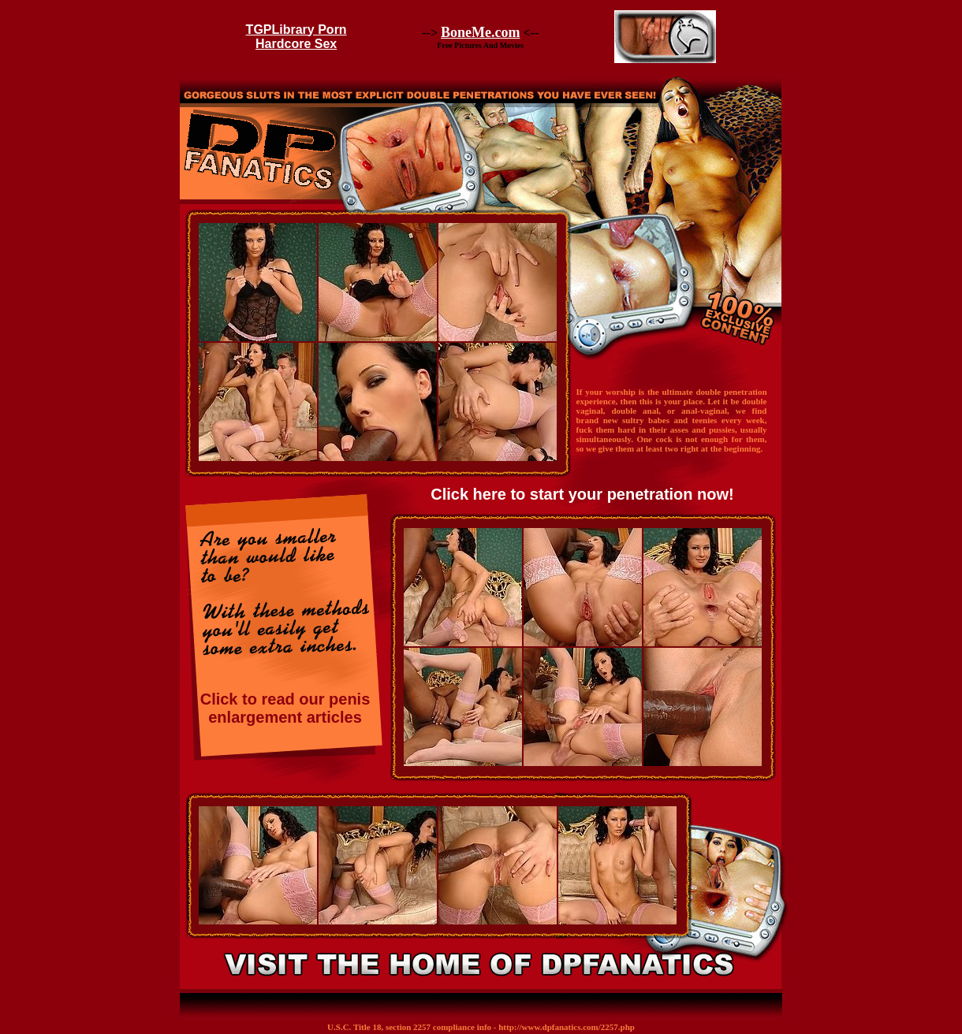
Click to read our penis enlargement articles (285, 708)
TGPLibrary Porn (296, 29)
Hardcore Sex (296, 43)
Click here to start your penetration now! (582, 494)
